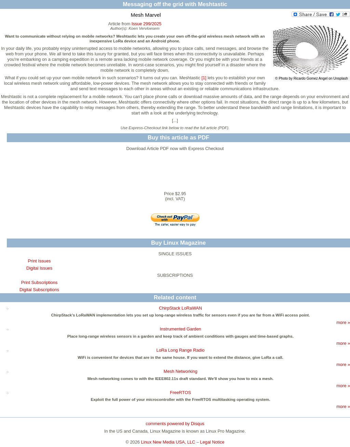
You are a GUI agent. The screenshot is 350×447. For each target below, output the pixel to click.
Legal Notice (212, 442)
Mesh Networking (181, 371)
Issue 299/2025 (147, 23)
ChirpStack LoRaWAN (180, 308)
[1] (203, 77)
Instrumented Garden (180, 328)
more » (343, 322)
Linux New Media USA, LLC (168, 442)
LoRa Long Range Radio (181, 350)
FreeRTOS (180, 392)
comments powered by (175, 423)
